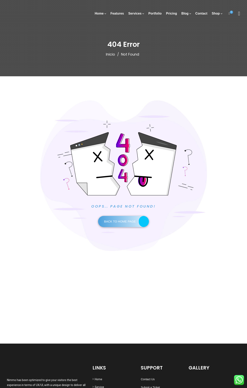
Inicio (110, 54)
